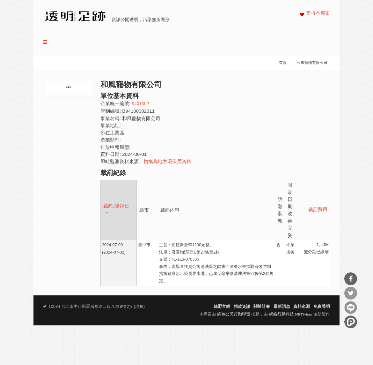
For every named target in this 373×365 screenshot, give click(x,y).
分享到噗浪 (350, 322)
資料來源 (301, 306)
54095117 (140, 104)
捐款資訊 (242, 306)
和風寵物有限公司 (312, 63)
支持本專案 (318, 13)
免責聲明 (321, 306)
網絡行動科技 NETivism (290, 314)
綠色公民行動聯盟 (233, 314)
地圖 (139, 306)
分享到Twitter (350, 293)
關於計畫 (261, 306)
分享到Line (350, 307)
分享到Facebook (350, 278)
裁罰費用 (317, 210)
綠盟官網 (222, 306)
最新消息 (282, 306)
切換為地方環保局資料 (167, 162)
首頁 (283, 63)
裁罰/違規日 (116, 209)
